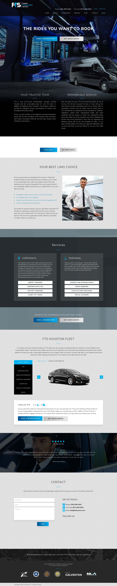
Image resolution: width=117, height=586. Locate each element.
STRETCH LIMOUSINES (23, 387)
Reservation (63, 7)
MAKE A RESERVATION (44, 39)
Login (93, 3)
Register (100, 3)
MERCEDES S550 (23, 370)
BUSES (23, 392)
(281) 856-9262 (63, 3)
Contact (93, 7)
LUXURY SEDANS (23, 362)
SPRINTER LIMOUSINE (23, 379)
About (53, 7)
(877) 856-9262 (83, 3)
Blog (101, 7)
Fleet (84, 7)
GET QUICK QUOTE (72, 39)
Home (45, 7)
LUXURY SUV (23, 383)
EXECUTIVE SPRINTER (23, 375)
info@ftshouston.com (77, 510)
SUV (23, 366)
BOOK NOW (48, 150)
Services (75, 7)
